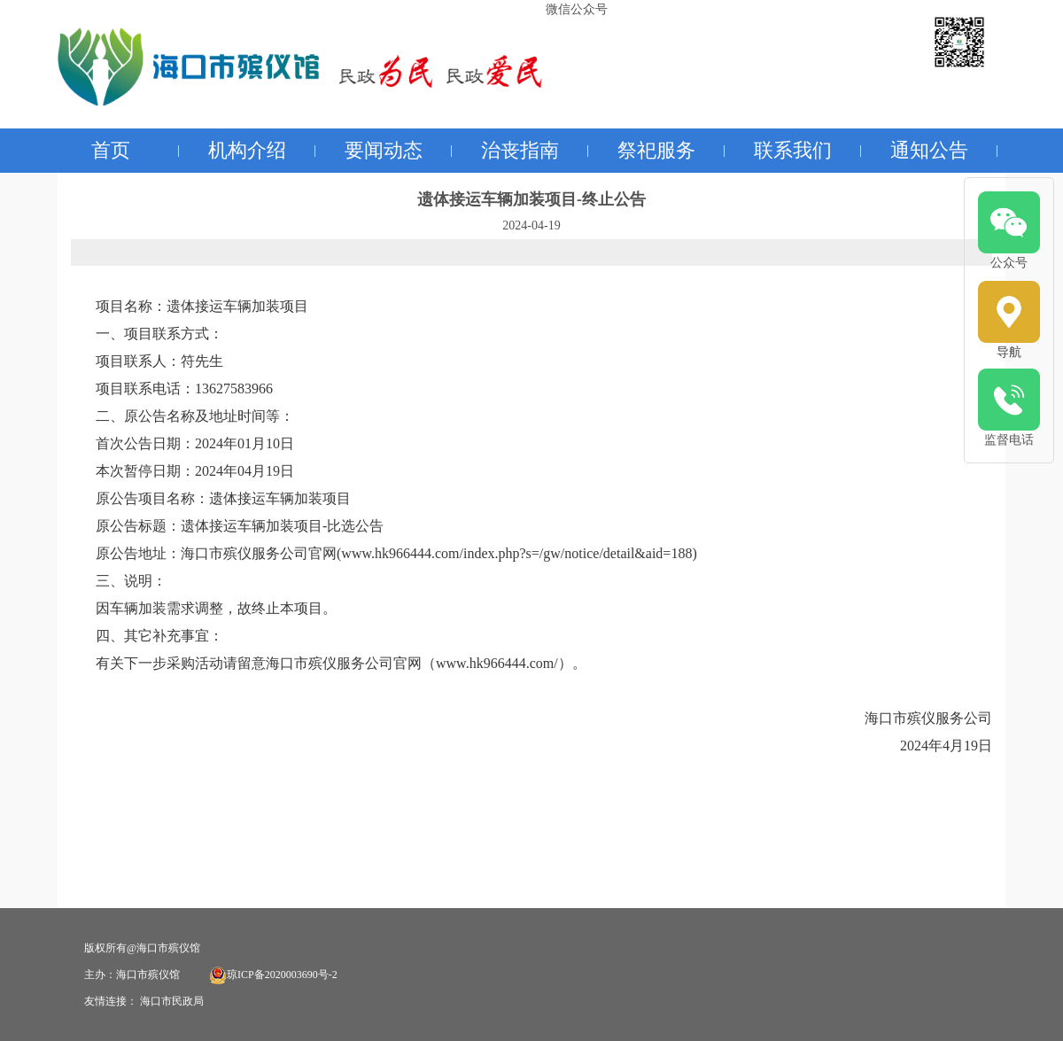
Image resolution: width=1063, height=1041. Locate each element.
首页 (110, 150)
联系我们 (793, 150)
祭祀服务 (656, 150)
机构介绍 (247, 150)
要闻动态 (384, 150)
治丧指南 (520, 150)
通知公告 (929, 150)
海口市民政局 (172, 1001)
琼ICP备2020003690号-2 (273, 974)
